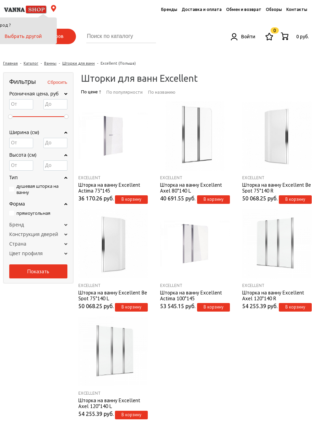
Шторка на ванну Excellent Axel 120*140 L (109, 402)
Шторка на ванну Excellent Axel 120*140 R (273, 295)
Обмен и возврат (243, 9)
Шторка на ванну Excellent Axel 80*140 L (191, 187)
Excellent (89, 177)
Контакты (296, 9)
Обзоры (274, 9)
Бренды (169, 9)
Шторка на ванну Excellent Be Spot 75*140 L (112, 295)
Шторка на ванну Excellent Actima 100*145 (191, 295)
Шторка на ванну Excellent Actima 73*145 (109, 187)
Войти (243, 36)
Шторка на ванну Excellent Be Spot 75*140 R (276, 187)
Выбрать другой (23, 36)
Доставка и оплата (202, 9)
